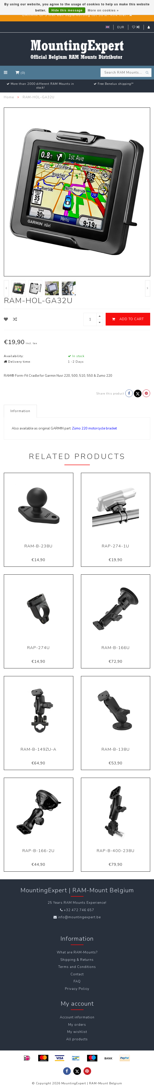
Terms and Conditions (77, 967)
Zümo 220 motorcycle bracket (94, 428)
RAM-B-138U (116, 749)
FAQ (77, 981)
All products (77, 1039)
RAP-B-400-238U (115, 851)
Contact (77, 974)
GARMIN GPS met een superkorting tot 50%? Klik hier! (75, 15)
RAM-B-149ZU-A (39, 749)
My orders (77, 1024)
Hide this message (66, 10)
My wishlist (77, 1032)
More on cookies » (103, 10)
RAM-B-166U (116, 648)
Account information (77, 1017)
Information (20, 411)
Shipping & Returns (77, 960)
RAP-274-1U (115, 546)
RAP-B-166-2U (38, 851)
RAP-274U (38, 648)
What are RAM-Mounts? (77, 952)
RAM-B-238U (38, 546)
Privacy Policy (77, 989)
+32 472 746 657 (79, 910)
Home (9, 97)
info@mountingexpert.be (79, 917)
